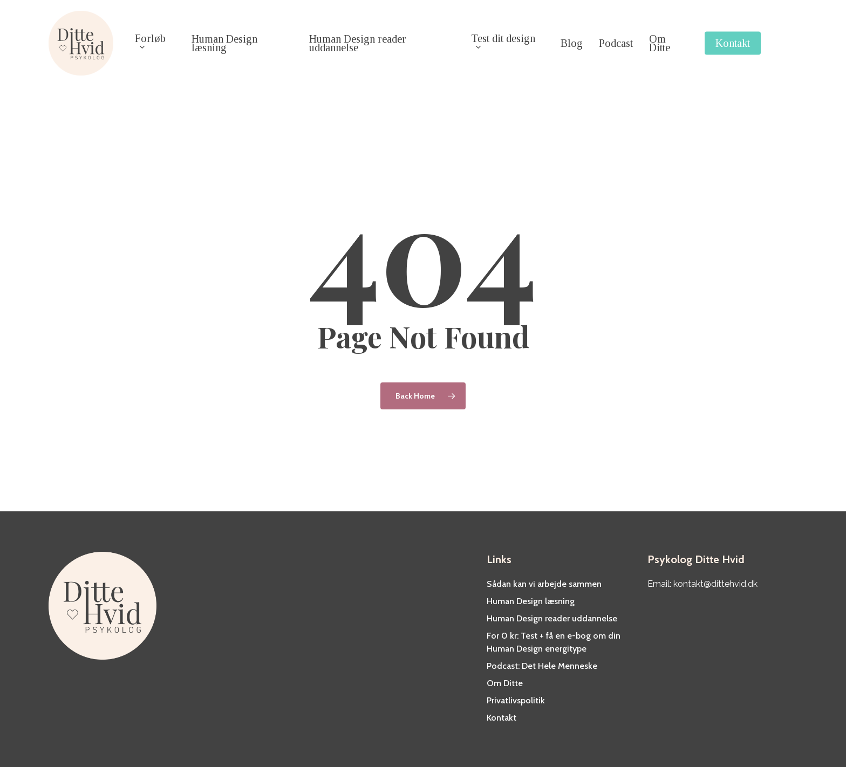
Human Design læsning (531, 601)
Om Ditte (505, 683)
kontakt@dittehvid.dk (715, 584)
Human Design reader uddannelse (552, 618)
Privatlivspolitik (516, 700)
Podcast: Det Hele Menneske (542, 666)
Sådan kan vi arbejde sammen (544, 584)
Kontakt (501, 718)
